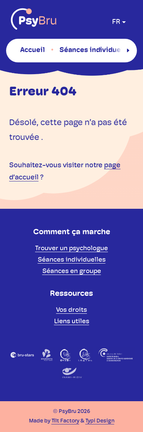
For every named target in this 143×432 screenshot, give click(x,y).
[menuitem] (32, 50)
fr (116, 22)
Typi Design (99, 421)
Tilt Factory (65, 421)
